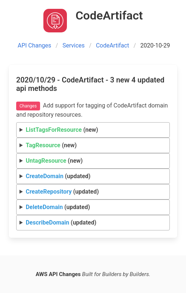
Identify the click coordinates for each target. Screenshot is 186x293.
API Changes (34, 45)
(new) (62, 129)
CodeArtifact (112, 45)
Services (73, 45)
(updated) (58, 176)
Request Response (93, 176)
